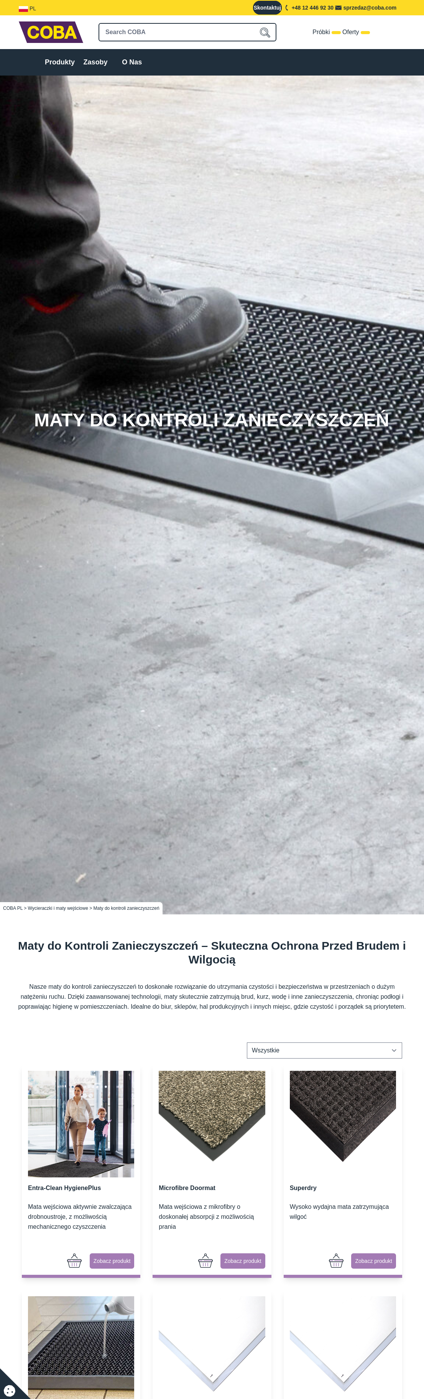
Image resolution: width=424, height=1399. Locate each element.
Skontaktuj (267, 8)
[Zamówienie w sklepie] (324, 1050)
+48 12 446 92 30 (313, 8)
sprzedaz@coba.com (369, 8)
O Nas (132, 62)
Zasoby (96, 62)
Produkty (60, 62)
